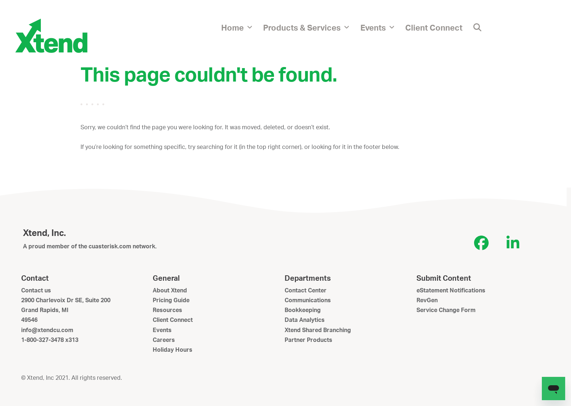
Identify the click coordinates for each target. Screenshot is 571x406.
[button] (477, 27)
